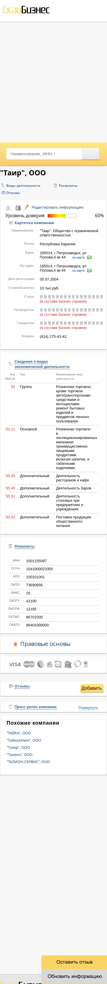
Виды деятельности (23, 185)
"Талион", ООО (20, 754)
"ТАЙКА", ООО (19, 733)
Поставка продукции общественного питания (73, 521)
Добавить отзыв (92, 689)
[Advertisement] (53, 81)
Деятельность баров (73, 488)
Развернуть (88, 707)
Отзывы (13, 192)
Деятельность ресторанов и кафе (72, 478)
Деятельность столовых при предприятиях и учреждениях (69, 502)
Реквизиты (68, 185)
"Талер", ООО (18, 747)
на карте (78, 257)
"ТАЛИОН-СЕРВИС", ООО (28, 761)
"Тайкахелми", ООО (24, 740)
